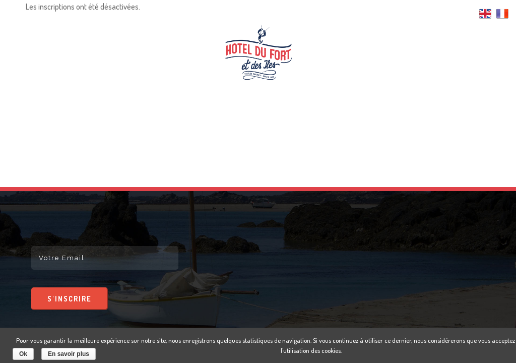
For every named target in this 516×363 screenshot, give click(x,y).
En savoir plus (68, 353)
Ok (23, 353)
